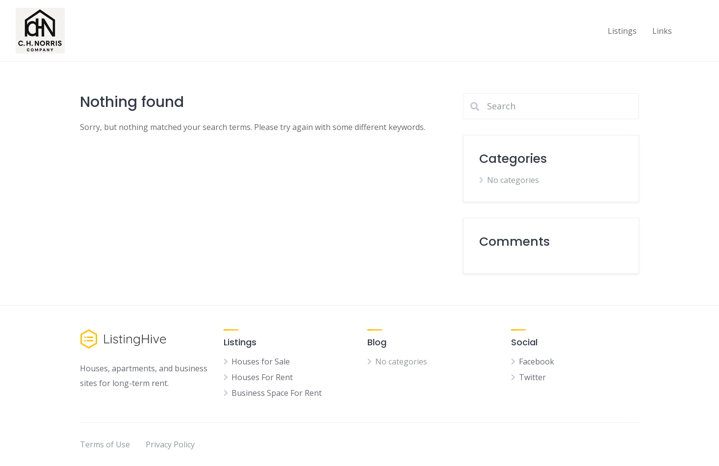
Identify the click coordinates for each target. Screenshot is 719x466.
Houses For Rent (262, 377)
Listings (622, 31)
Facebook (536, 361)
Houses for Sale (260, 361)
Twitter (532, 377)
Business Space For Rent (276, 393)
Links (662, 31)
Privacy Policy (170, 444)
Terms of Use (105, 444)
